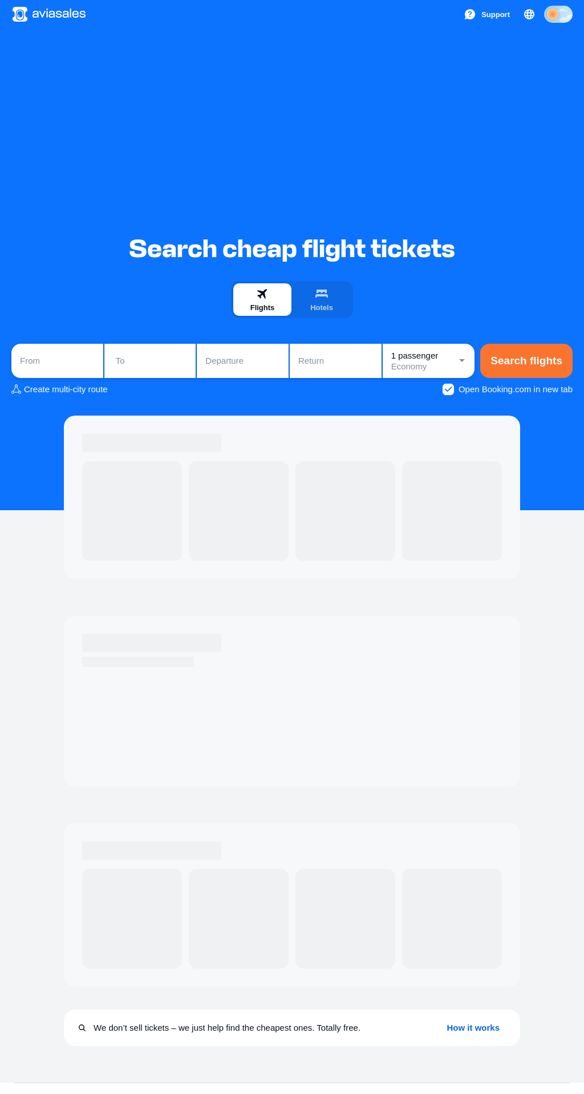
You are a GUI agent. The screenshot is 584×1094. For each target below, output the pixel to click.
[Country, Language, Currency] (529, 14)
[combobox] (57, 361)
